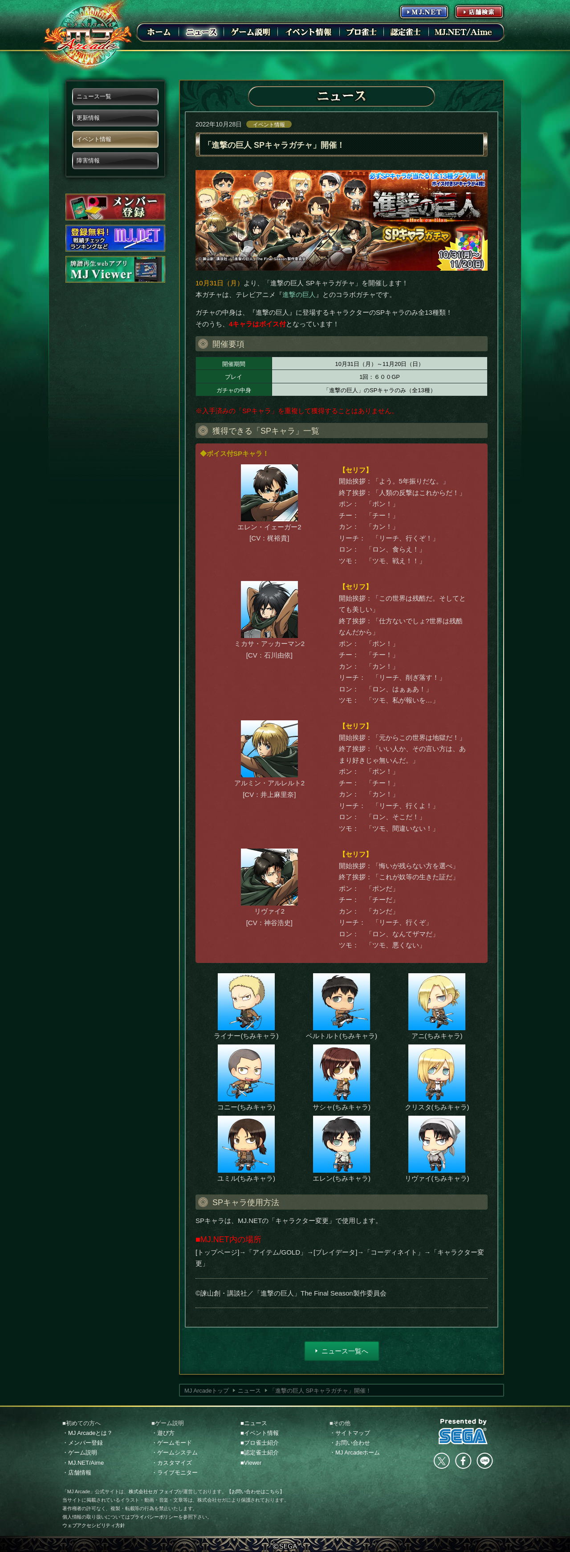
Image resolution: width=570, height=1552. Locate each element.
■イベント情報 (259, 1433)
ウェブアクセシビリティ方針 (93, 1525)
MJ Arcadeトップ (206, 1390)
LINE (484, 1460)
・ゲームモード (171, 1442)
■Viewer (250, 1462)
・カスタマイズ (171, 1462)
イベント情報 (269, 125)
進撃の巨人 (299, 294)
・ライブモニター (174, 1472)
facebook (463, 1460)
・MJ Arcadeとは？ (87, 1433)
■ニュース (253, 1423)
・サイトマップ (350, 1433)
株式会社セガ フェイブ (153, 1491)
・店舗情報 (76, 1472)
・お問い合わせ (350, 1442)
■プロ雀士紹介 (259, 1442)
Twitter (441, 1460)
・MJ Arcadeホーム (355, 1452)
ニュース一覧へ (345, 1351)
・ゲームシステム (174, 1452)
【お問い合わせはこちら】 (256, 1491)
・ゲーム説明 (79, 1452)
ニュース (249, 1390)
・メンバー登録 (82, 1442)
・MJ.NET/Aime (83, 1462)
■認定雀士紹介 (259, 1452)
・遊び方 (163, 1433)
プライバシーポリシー (154, 1516)
